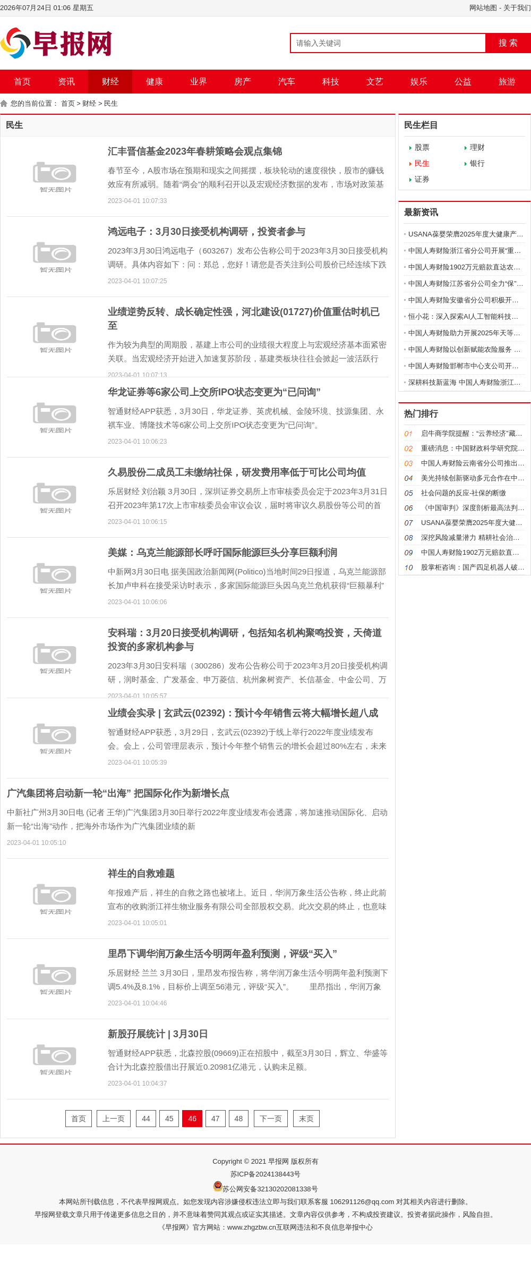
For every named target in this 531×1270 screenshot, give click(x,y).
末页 (306, 1118)
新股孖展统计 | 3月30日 (158, 1034)
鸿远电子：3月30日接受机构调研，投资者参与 (206, 231)
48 (239, 1118)
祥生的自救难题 (141, 873)
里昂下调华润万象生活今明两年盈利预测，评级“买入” (222, 954)
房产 (242, 81)
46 (192, 1118)
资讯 (66, 81)
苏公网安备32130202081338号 (270, 1189)
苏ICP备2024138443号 (265, 1174)
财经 (110, 81)
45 (169, 1118)
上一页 (113, 1118)
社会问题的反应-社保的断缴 (463, 493)
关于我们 (517, 8)
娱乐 (418, 81)
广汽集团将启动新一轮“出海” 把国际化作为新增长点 (118, 793)
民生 (111, 103)
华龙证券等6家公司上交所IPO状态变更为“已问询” (214, 392)
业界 (198, 81)
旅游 (507, 81)
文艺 (374, 81)
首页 (22, 81)
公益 (463, 81)
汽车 (286, 81)
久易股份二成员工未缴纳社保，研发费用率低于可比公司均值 (237, 472)
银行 (477, 163)
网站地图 (483, 8)
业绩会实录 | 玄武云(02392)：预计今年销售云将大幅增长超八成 (243, 713)
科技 (330, 81)
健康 (154, 81)
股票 (422, 147)
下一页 (271, 1118)
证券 (422, 179)
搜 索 (508, 42)
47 (215, 1118)
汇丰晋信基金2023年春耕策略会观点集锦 (195, 151)
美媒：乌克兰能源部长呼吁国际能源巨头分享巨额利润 (222, 552)
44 (146, 1118)
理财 (477, 147)
